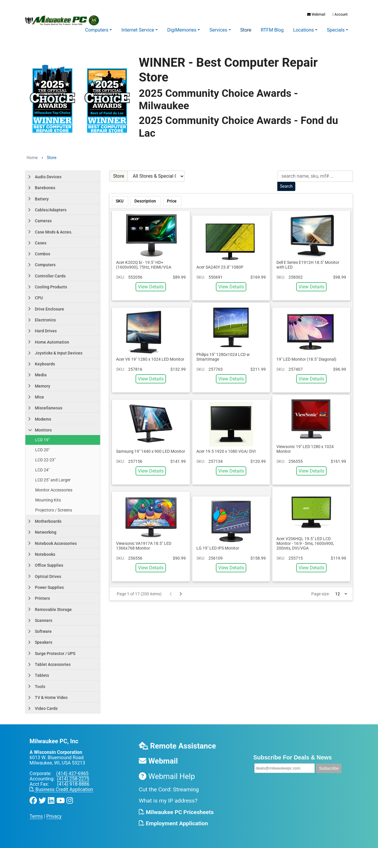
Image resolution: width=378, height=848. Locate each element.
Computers (96, 30)
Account (339, 14)
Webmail (316, 14)
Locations (303, 30)
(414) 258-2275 (73, 779)
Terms (36, 816)
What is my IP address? (168, 800)
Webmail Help (167, 776)
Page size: (320, 594)
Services (218, 30)
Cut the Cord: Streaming (169, 789)
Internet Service (137, 30)
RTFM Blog (272, 30)
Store (245, 30)
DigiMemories (181, 30)
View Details (151, 287)
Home (32, 157)
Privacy (54, 816)
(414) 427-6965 (72, 773)
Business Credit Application (61, 789)
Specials (336, 30)
